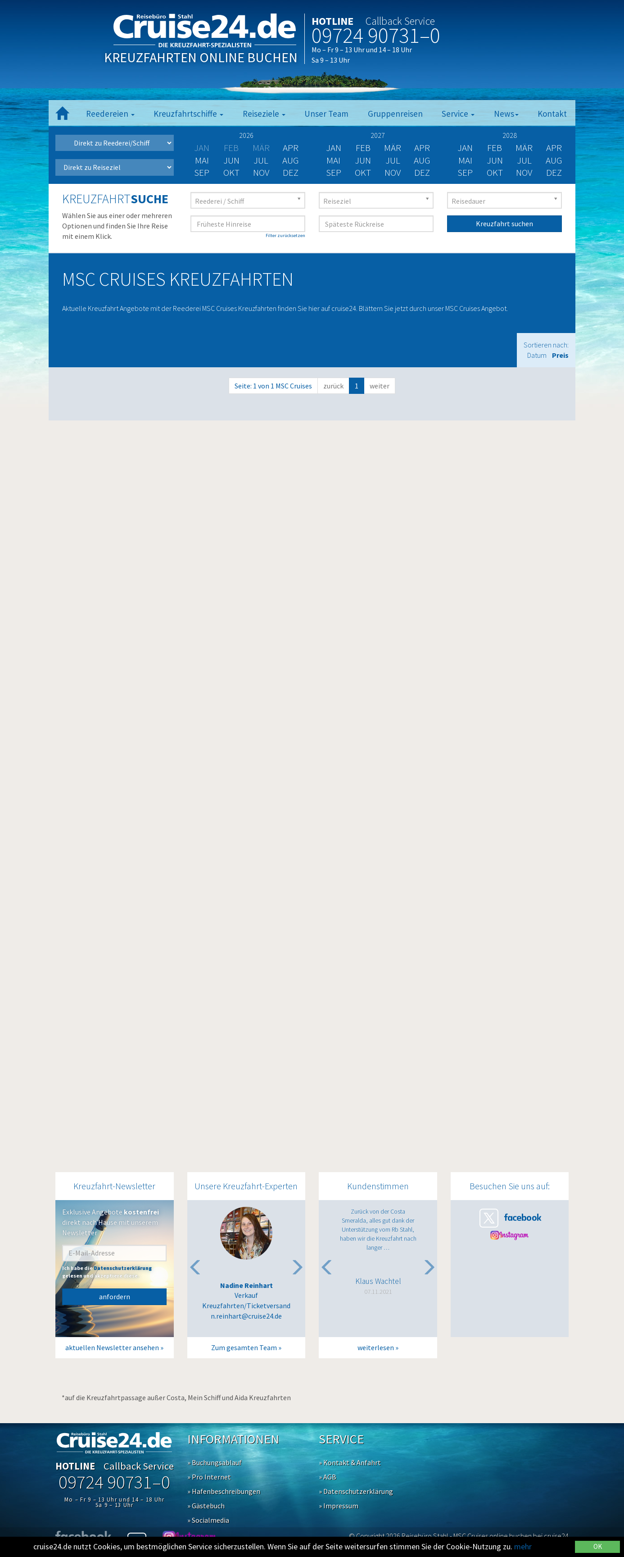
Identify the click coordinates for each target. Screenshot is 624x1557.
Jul (260, 160)
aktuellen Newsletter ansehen (112, 1347)
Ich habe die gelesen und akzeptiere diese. (107, 1272)
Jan (333, 148)
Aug (290, 160)
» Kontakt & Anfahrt (350, 1462)
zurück (333, 385)
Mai (202, 160)
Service (458, 113)
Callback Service (400, 21)
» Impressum (338, 1505)
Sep (201, 172)
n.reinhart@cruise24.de (246, 1315)
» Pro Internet (209, 1476)
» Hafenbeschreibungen (223, 1491)
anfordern (114, 1296)
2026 (246, 135)
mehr (523, 1546)
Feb (363, 148)
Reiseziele (264, 113)
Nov (261, 172)
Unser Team (326, 113)
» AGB (327, 1476)
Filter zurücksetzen (285, 235)
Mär (392, 148)
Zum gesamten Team (244, 1347)
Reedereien (110, 113)
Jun (231, 160)
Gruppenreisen (395, 113)
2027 (378, 135)
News (506, 113)
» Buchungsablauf (214, 1462)
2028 (509, 135)
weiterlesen (375, 1347)
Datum (537, 355)
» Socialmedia (208, 1520)
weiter (379, 385)
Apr (290, 148)
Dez (290, 172)
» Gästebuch (206, 1505)
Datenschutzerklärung (123, 1268)
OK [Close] (597, 1546)
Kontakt (552, 113)
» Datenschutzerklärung (356, 1491)
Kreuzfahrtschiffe (188, 113)
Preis (560, 355)
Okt (231, 172)
